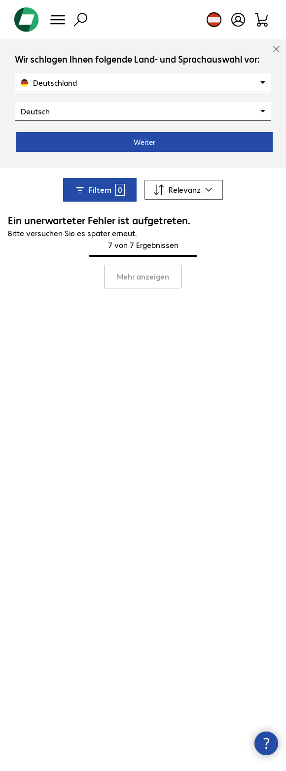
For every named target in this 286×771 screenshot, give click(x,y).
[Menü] (57, 19)
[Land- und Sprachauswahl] (214, 19)
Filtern (100, 190)
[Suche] (80, 19)
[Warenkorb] (262, 19)
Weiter (144, 142)
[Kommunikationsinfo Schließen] (266, 743)
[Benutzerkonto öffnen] (238, 20)
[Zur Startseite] (26, 20)
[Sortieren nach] (183, 190)
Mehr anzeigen (143, 276)
